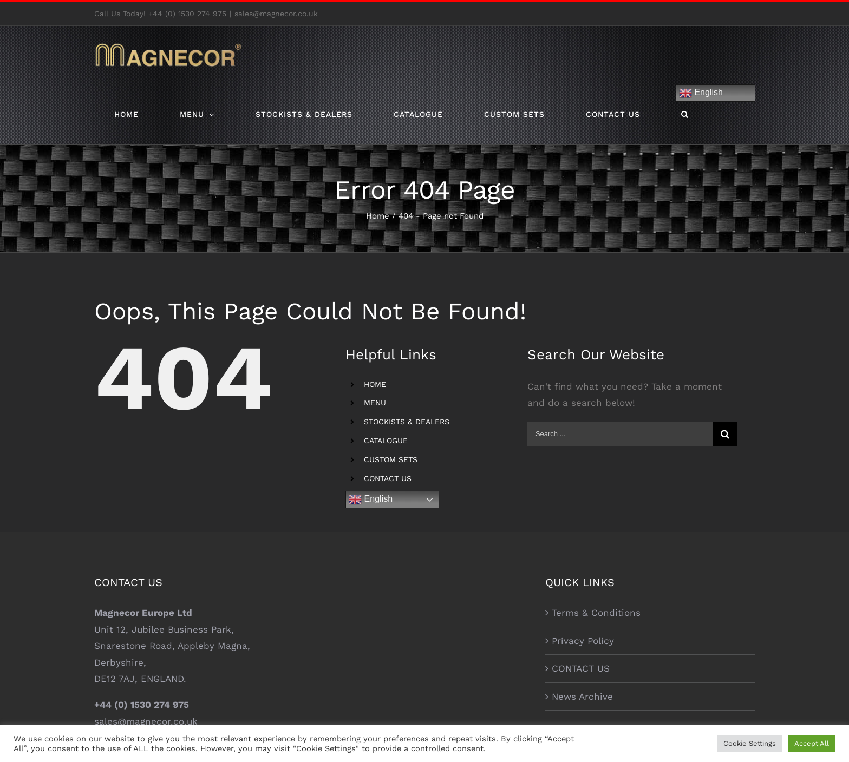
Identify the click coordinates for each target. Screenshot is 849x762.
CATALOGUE (386, 440)
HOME (375, 384)
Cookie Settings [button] (749, 743)
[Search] (685, 114)
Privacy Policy (583, 640)
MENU (375, 402)
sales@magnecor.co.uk (276, 13)
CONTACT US (388, 478)
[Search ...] (620, 434)
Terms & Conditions (596, 612)
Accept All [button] (811, 743)
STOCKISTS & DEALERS (406, 421)
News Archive (582, 696)
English (701, 93)
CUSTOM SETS (390, 459)
